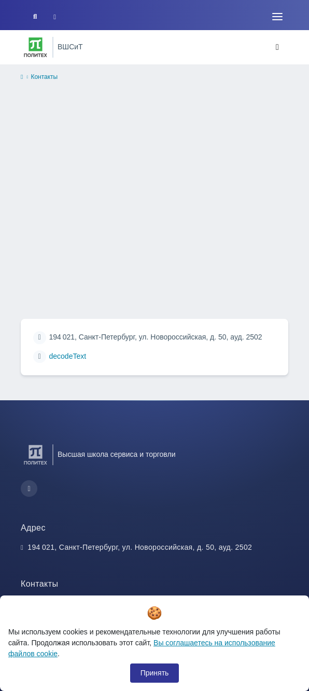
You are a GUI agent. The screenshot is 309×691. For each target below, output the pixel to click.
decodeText (68, 356)
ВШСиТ (70, 47)
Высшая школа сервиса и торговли (116, 454)
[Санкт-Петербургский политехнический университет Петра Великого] (35, 47)
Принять (155, 673)
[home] (22, 77)
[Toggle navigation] (277, 17)
